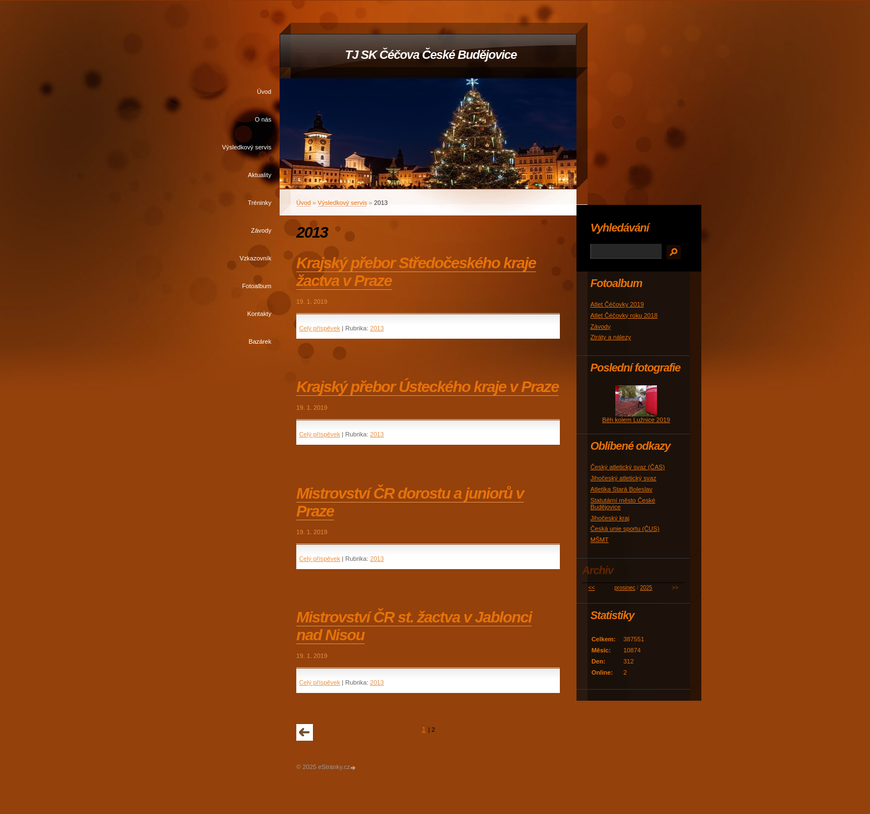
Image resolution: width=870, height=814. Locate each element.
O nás (263, 119)
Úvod (264, 91)
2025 (646, 588)
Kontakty (259, 313)
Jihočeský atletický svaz (623, 478)
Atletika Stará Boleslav (621, 489)
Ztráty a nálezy (610, 337)
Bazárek (260, 341)
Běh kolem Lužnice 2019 (636, 419)
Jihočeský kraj (609, 518)
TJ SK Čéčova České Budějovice (431, 55)
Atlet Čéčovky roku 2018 (623, 315)
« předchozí (304, 732)
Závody (261, 230)
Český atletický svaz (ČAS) (627, 467)
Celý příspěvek (319, 328)
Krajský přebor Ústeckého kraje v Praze (427, 386)
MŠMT (599, 539)
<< (591, 588)
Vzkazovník (255, 258)
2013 (377, 328)
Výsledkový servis (246, 147)
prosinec (624, 588)
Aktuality (259, 175)
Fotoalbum (256, 286)
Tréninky (259, 202)
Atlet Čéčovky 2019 (617, 304)
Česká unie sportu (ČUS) (624, 528)
